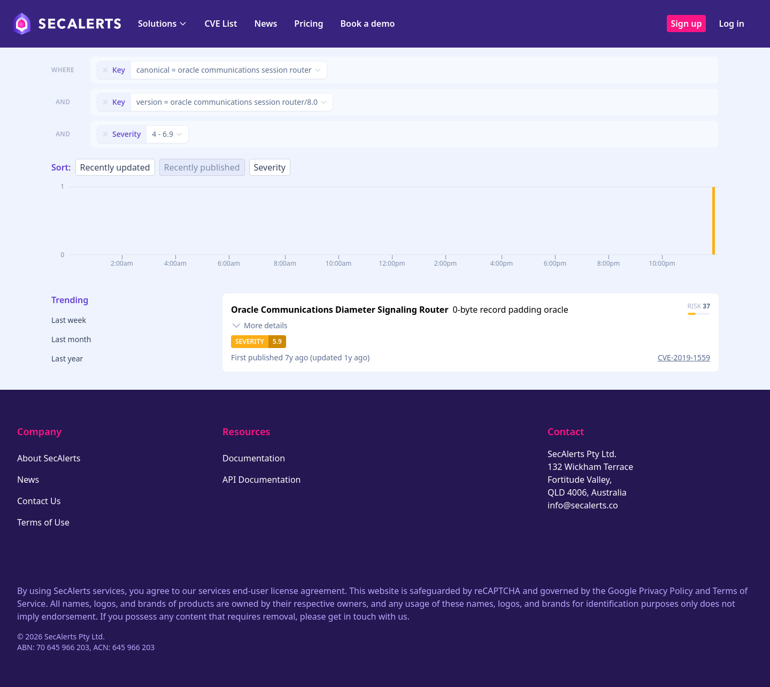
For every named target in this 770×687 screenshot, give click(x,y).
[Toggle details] (259, 325)
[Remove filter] (105, 70)
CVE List (220, 23)
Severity (270, 167)
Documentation (253, 458)
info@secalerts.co (583, 505)
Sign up (686, 23)
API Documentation (261, 479)
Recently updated (115, 167)
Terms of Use (43, 522)
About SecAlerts (48, 458)
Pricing (308, 23)
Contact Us (38, 501)
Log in (731, 23)
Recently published (202, 167)
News (265, 23)
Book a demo (367, 23)
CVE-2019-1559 (684, 357)
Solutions (162, 23)
